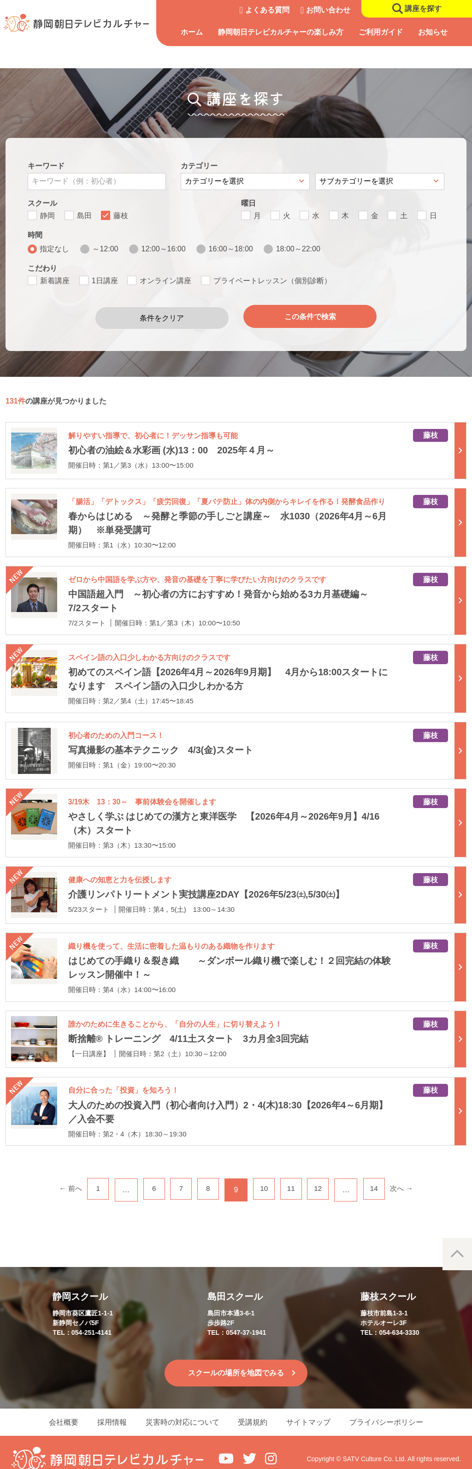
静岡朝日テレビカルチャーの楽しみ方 (286, 32)
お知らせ (437, 32)
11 (294, 1174)
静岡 (47, 216)
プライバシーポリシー (394, 1408)
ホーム (198, 32)
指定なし (54, 249)
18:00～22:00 (298, 249)
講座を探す (423, 8)
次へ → (411, 1174)
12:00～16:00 (164, 249)
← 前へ (61, 1174)
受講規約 (254, 1408)
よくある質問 (267, 10)
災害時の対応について (181, 1408)
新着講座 (55, 281)
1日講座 (105, 281)
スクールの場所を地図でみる (236, 1358)
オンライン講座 (165, 281)
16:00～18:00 (231, 249)
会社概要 (55, 1408)
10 (265, 1174)
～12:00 (105, 249)
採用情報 (107, 1408)
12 (323, 1174)
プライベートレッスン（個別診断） (272, 281)
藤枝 (120, 216)
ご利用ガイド (386, 32)
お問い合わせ (328, 10)
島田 (84, 216)
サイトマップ (313, 1408)
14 (381, 1174)
